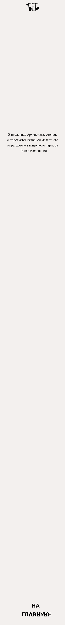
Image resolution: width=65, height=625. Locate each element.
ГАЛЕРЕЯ (39, 614)
